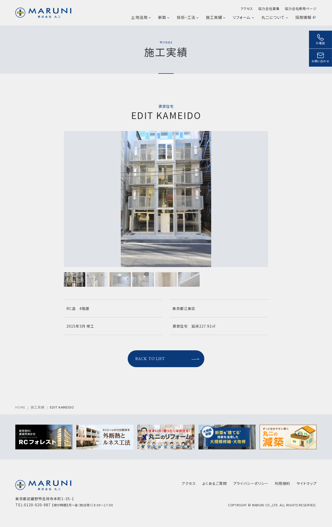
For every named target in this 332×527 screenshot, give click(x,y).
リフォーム (243, 17)
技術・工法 (187, 17)
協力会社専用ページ (301, 8)
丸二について (274, 17)
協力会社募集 (268, 8)
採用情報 (305, 17)
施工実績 (215, 17)
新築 (163, 17)
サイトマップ (307, 483)
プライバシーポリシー (250, 483)
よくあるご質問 (214, 483)
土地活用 (140, 17)
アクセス (246, 8)
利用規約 (282, 483)
